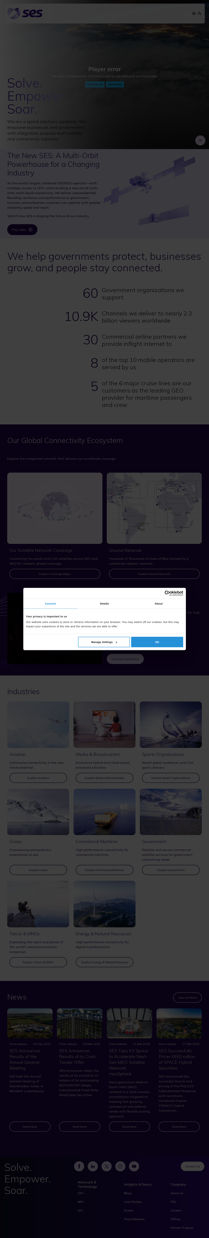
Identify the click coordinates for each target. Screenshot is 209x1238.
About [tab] (159, 603)
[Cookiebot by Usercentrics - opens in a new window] (167, 593)
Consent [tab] (50, 603)
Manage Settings (104, 642)
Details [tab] (104, 603)
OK (157, 642)
